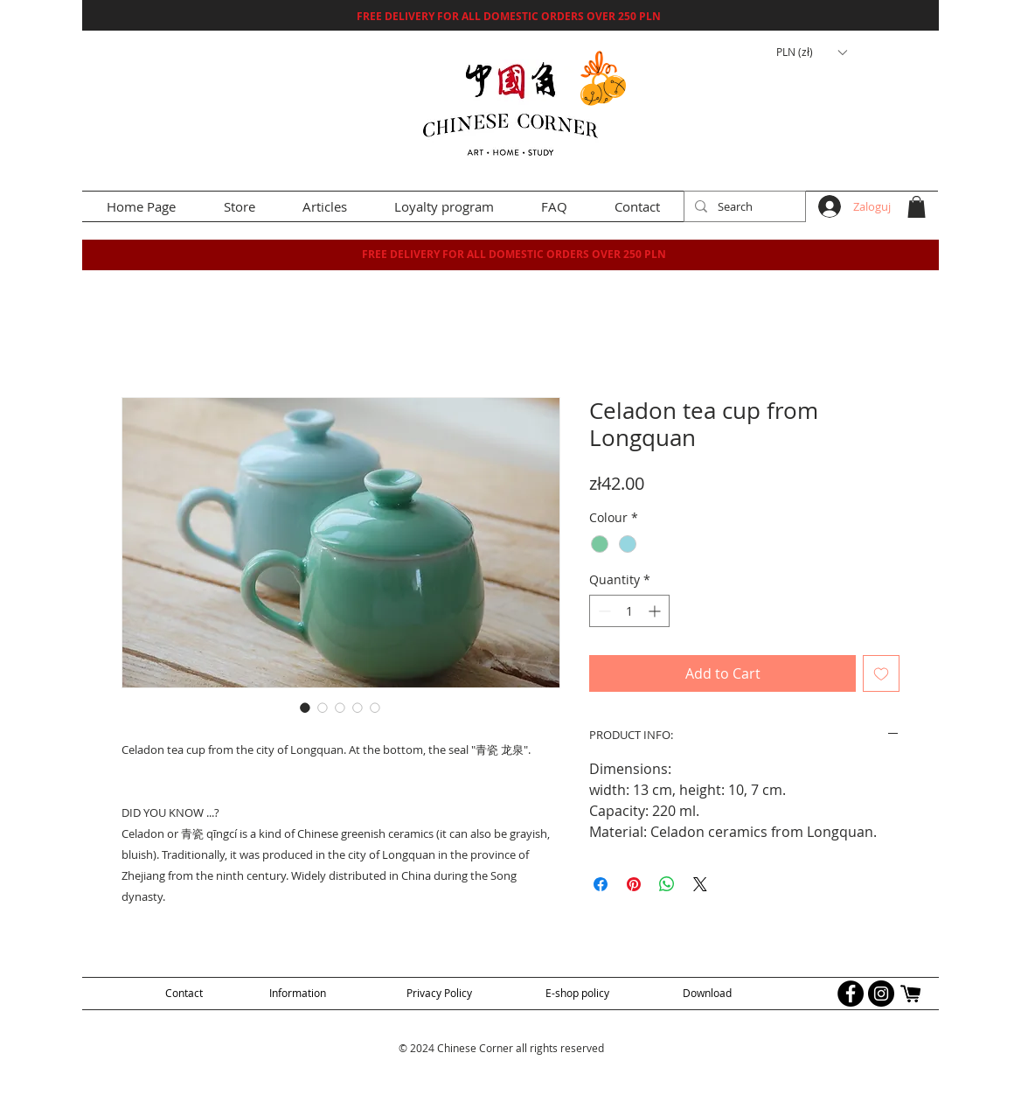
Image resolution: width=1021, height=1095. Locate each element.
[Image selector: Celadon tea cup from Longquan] (305, 707)
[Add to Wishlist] (881, 673)
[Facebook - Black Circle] (850, 993)
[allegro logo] (912, 993)
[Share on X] (700, 884)
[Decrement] (603, 611)
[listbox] (811, 52)
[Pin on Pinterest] (633, 884)
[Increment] (656, 611)
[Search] (743, 206)
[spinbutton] (629, 611)
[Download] (707, 993)
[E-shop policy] (577, 993)
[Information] (297, 993)
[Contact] (184, 993)
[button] (811, 52)
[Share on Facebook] (600, 884)
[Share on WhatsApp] (666, 884)
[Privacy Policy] (439, 993)
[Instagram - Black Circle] (881, 993)
